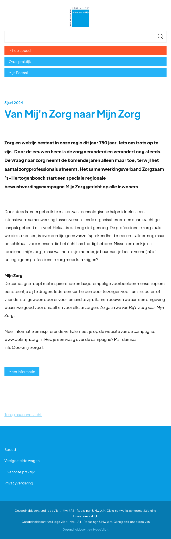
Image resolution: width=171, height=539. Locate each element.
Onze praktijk (20, 61)
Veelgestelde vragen (22, 460)
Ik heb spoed (20, 50)
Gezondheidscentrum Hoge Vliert (85, 529)
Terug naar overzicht (23, 414)
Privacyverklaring (18, 483)
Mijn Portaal (18, 72)
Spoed (10, 449)
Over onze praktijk (19, 472)
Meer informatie (22, 371)
